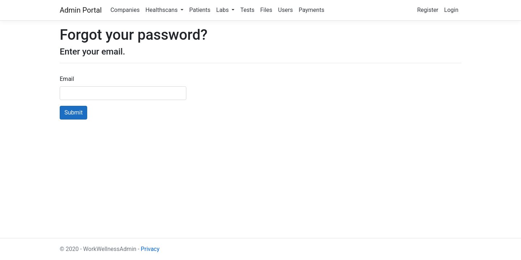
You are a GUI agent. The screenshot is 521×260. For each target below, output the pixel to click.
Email (67, 78)
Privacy (150, 249)
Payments (311, 9)
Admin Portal (81, 10)
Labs (223, 9)
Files (266, 9)
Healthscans (162, 9)
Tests (247, 9)
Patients (200, 9)
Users (285, 9)
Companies (125, 9)
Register (428, 9)
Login (451, 9)
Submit (73, 112)
